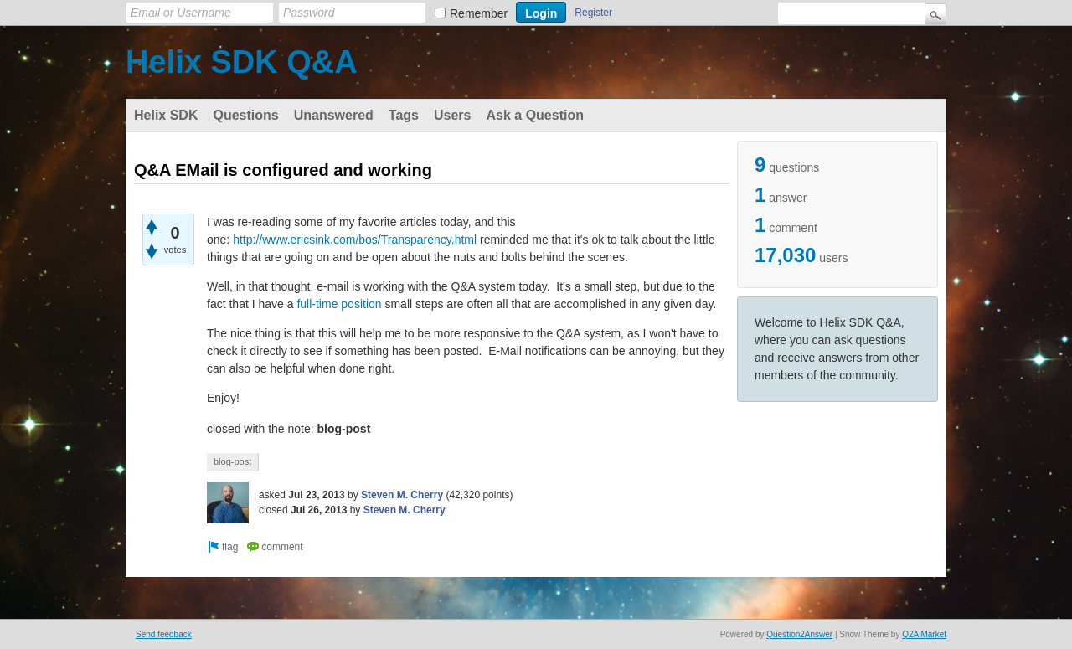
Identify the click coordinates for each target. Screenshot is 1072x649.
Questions (245, 115)
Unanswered (334, 115)
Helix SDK (166, 115)
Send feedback (164, 634)
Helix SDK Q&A (242, 62)
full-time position (338, 304)
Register (593, 12)
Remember (479, 13)
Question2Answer (799, 634)
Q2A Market (924, 634)
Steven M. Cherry (402, 495)
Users (452, 115)
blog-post (232, 461)
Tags (404, 115)
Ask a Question (534, 115)
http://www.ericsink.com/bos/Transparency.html (355, 239)
